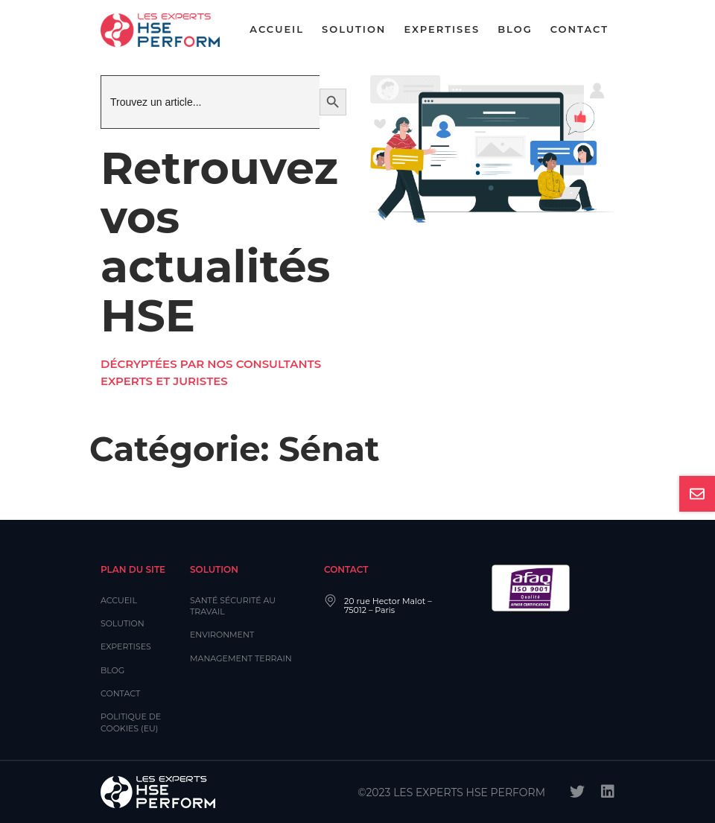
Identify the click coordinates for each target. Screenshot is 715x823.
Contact (579, 29)
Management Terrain (241, 658)
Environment (222, 634)
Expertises (442, 29)
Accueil (277, 29)
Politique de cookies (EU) (131, 722)
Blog (515, 29)
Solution (354, 29)
